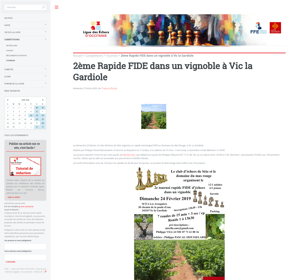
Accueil (77, 56)
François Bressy (109, 88)
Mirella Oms (129, 154)
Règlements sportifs (16, 55)
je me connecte (26, 206)
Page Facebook (12, 91)
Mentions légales (13, 271)
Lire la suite (14, 197)
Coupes (9, 51)
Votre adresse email (18, 251)
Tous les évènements (16, 135)
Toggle (57, 7)
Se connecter (26, 271)
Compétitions (94, 56)
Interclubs (11, 45)
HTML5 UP (38, 271)
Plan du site (41, 269)
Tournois (112, 56)
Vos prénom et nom (17, 240)
